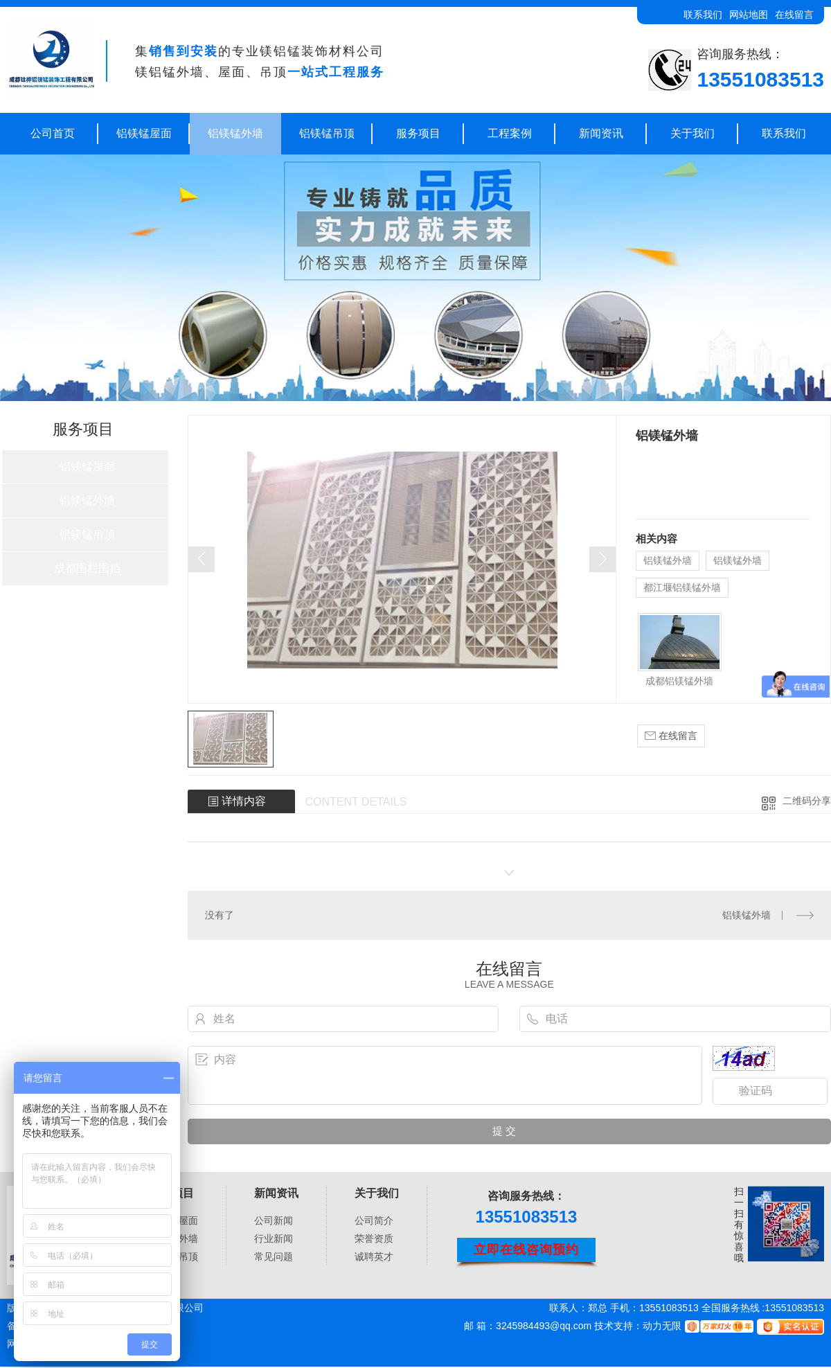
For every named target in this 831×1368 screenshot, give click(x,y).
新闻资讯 (601, 133)
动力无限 (662, 1325)
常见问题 (273, 1256)
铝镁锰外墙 (235, 133)
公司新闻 (273, 1220)
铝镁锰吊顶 (327, 133)
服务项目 (418, 133)
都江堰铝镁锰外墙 (682, 587)
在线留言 (794, 14)
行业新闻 (273, 1238)
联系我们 (702, 14)
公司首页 (52, 133)
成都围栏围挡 (87, 568)
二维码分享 (807, 800)
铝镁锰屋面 (144, 133)
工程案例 (510, 133)
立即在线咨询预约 (526, 1249)
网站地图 (748, 14)
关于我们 (692, 133)
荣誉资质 (374, 1238)
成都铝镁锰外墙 (679, 680)
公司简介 (374, 1220)
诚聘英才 (374, 1256)
